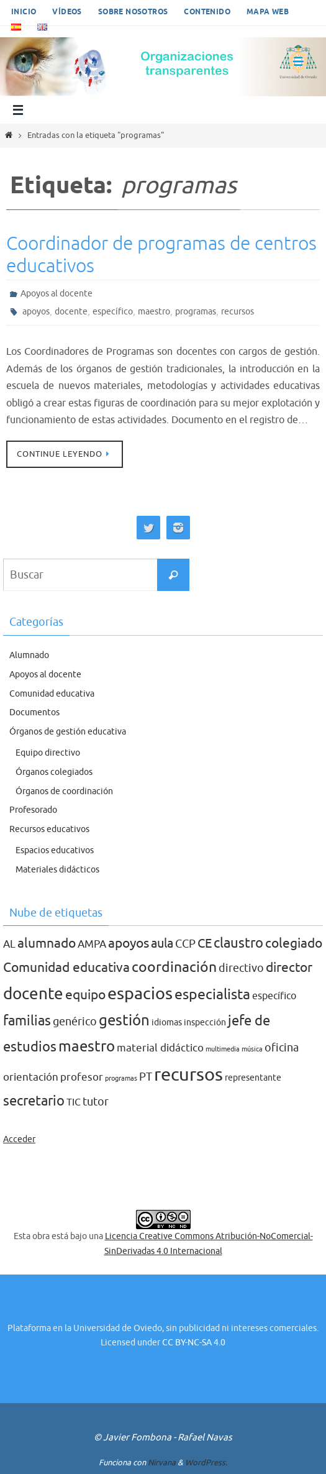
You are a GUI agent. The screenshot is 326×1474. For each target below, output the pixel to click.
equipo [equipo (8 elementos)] (85, 995)
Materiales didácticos (57, 869)
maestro (154, 311)
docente (71, 311)
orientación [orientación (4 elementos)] (30, 1077)
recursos (237, 311)
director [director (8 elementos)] (289, 967)
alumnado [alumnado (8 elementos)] (46, 943)
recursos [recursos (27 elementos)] (188, 1074)
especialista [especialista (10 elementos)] (212, 995)
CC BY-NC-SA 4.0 (193, 1342)
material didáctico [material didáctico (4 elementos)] (160, 1048)
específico (113, 311)
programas (195, 311)
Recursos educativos (49, 829)
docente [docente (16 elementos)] (33, 994)
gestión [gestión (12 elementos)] (124, 1020)
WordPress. (206, 1462)
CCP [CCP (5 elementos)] (185, 943)
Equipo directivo (48, 753)
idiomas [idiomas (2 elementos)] (167, 1022)
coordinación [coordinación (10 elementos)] (174, 967)
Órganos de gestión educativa (67, 731)
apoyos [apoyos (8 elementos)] (128, 943)
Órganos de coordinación (64, 791)
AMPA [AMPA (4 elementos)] (92, 944)
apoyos (36, 311)
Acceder (19, 1139)
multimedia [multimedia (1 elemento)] (223, 1049)
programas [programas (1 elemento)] (121, 1078)
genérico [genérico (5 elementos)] (75, 1021)
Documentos (34, 712)
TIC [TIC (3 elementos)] (73, 1102)
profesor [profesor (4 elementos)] (81, 1077)
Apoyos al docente (56, 293)
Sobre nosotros (133, 12)
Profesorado (33, 810)
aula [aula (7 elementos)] (162, 943)
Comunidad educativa (51, 694)
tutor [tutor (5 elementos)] (96, 1101)
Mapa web (268, 12)
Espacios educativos (55, 850)
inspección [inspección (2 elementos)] (205, 1022)
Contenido (207, 12)
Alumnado (29, 655)
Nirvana (162, 1462)
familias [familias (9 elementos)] (27, 1021)
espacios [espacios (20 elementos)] (140, 993)
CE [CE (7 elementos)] (204, 943)
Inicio (23, 12)
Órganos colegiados (54, 772)
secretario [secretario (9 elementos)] (34, 1101)
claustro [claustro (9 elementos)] (238, 943)
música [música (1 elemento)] (252, 1049)
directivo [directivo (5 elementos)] (241, 968)
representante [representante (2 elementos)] (253, 1078)
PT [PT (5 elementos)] (145, 1076)
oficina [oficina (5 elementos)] (282, 1047)
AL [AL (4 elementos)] (9, 944)
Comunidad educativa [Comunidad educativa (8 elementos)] (66, 967)
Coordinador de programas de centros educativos (161, 255)
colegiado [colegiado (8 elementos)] (293, 943)
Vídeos (66, 12)
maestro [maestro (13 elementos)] (86, 1046)
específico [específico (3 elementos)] (274, 996)
